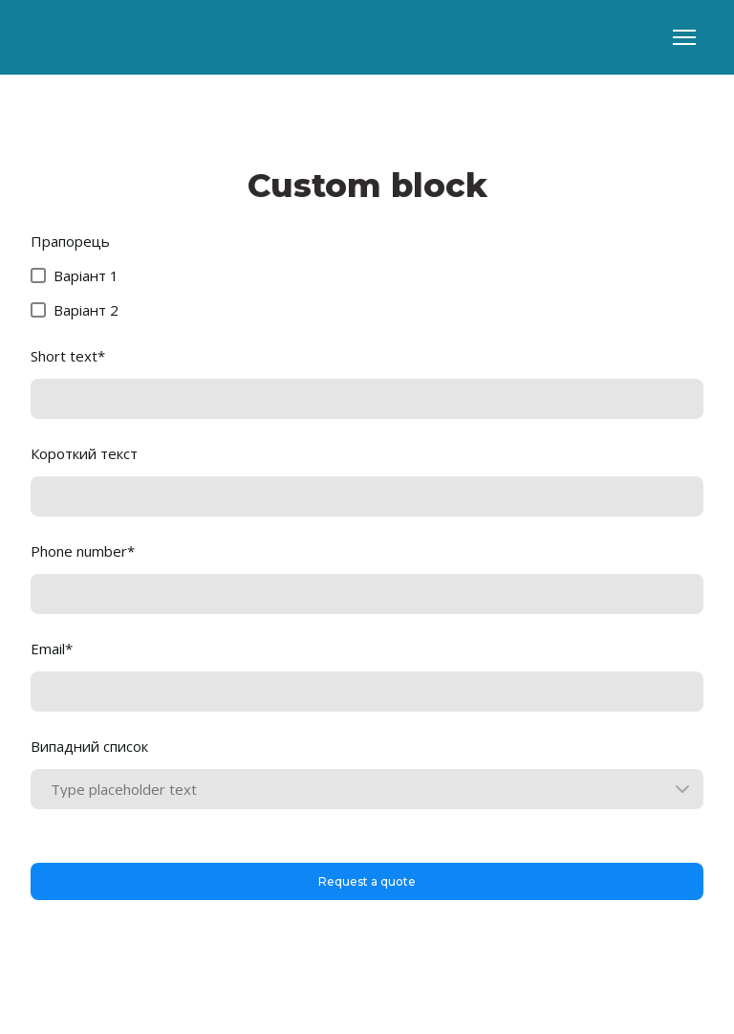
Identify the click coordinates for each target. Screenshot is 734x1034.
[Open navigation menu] (684, 37)
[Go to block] (92, 37)
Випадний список (89, 746)
